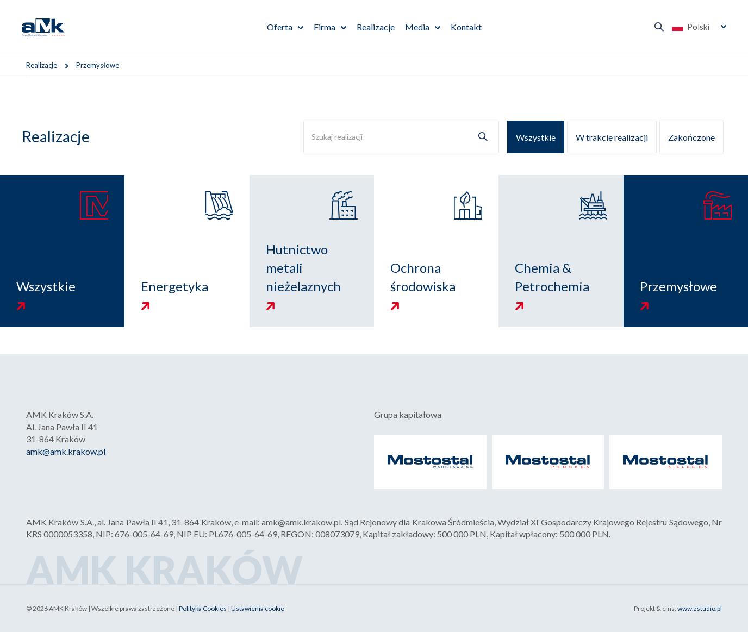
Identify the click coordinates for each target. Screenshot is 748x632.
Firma (324, 27)
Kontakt (466, 27)
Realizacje (376, 27)
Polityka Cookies (203, 608)
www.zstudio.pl (699, 608)
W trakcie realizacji (612, 137)
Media (417, 27)
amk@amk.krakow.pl (65, 451)
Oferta (279, 27)
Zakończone (691, 137)
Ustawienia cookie (257, 608)
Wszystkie (536, 137)
